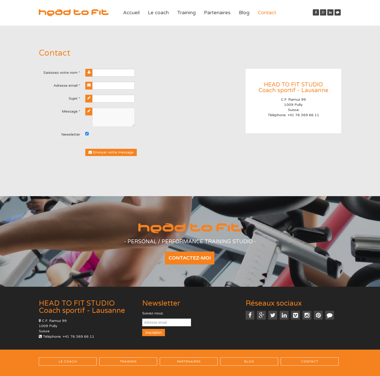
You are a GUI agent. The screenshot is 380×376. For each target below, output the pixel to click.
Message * (71, 111)
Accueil (131, 13)
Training (186, 13)
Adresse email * (67, 85)
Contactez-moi (190, 258)
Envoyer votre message (111, 152)
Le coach (158, 13)
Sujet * (74, 98)
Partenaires (217, 13)
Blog (244, 13)
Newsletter (70, 134)
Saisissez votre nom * (61, 72)
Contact (267, 13)
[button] (338, 12)
